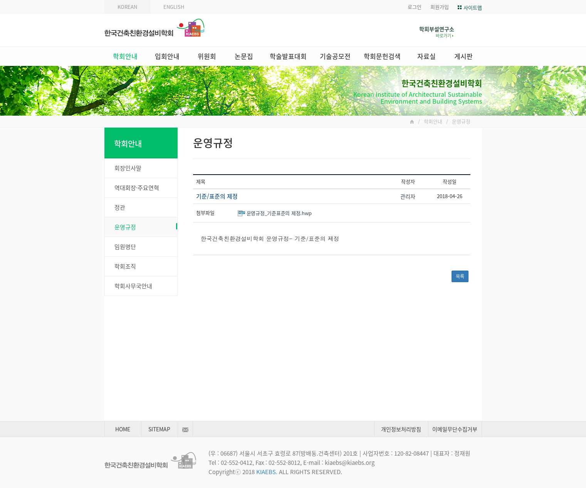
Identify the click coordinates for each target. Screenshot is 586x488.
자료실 (426, 56)
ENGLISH (173, 6)
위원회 (207, 56)
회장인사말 (127, 168)
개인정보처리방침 (401, 429)
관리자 (407, 196)
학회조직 (125, 266)
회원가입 (439, 6)
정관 (119, 207)
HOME (122, 429)
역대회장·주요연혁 (136, 187)
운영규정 (145, 227)
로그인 (414, 6)
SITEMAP (159, 429)
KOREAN (127, 6)
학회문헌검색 (382, 56)
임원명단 (125, 246)
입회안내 (167, 56)
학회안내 (125, 56)
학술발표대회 (288, 56)
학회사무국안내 (133, 286)
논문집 (244, 56)
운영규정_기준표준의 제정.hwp (279, 213)
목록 (460, 276)
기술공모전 (335, 56)
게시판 (463, 56)
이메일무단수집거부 (454, 429)
